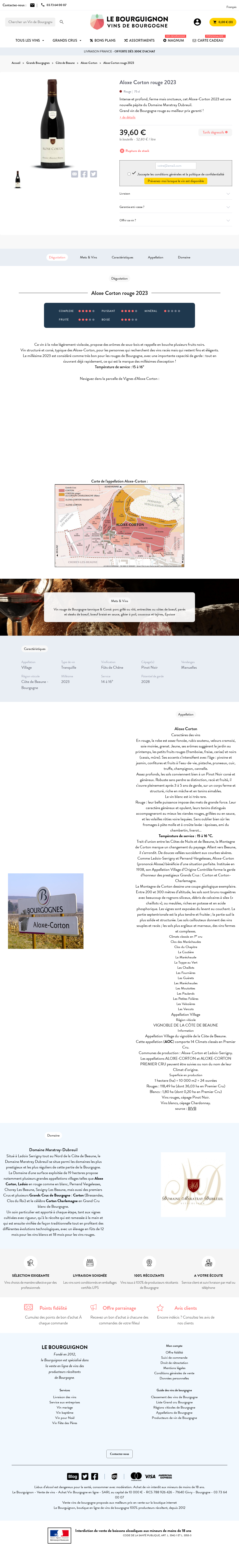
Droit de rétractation (174, 1362)
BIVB (192, 1108)
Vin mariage (65, 1407)
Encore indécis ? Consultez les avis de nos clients (185, 1320)
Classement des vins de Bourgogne (174, 1397)
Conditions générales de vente (174, 1373)
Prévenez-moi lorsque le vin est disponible (176, 181)
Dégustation (57, 257)
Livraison (176, 193)
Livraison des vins (64, 1397)
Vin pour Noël (64, 1417)
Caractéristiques (122, 257)
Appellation (155, 257)
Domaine (184, 257)
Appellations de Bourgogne (174, 1412)
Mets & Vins (88, 257)
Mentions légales (174, 1368)
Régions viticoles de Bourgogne (174, 1407)
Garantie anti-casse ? (176, 207)
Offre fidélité (174, 1352)
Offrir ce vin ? (176, 220)
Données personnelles (174, 1378)
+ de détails (127, 117)
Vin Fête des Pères (64, 1423)
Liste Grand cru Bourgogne (174, 1402)
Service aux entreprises (64, 1402)
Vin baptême (64, 1412)
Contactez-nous (119, 1454)
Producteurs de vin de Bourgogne (174, 1417)
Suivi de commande (174, 1357)
